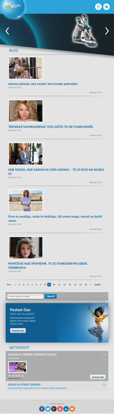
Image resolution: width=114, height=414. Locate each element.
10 (54, 284)
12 (65, 284)
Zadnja (97, 284)
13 (70, 284)
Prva (9, 284)
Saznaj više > (96, 92)
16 (86, 284)
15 (80, 284)
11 (59, 284)
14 (75, 284)
